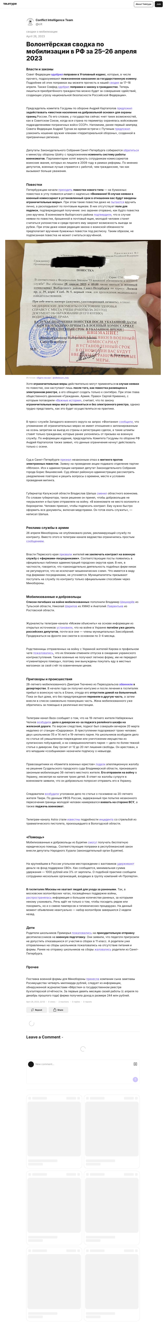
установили (64, 627)
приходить (65, 189)
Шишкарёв (127, 602)
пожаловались (43, 653)
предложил (124, 108)
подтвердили (102, 214)
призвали (65, 554)
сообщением (35, 541)
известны (73, 819)
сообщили (126, 421)
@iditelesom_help (61, 378)
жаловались (103, 949)
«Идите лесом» (43, 378)
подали (100, 764)
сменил (102, 493)
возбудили (44, 722)
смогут (92, 842)
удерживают (125, 863)
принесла (92, 979)
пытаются (117, 202)
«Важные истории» (68, 400)
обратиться (131, 150)
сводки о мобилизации (41, 31)
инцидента (106, 819)
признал (65, 459)
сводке (114, 82)
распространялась (39, 897)
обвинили (126, 684)
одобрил (57, 74)
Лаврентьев (115, 606)
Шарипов (71, 606)
